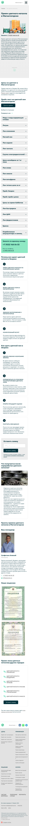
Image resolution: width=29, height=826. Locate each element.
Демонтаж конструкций (20, 770)
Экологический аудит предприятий (6, 771)
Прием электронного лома (21, 754)
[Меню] (26, 2)
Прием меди (5, 93)
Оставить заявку (11, 450)
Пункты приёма (8, 105)
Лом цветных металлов (20, 734)
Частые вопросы (4, 795)
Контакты (22, 794)
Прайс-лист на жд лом (6, 739)
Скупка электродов (19, 762)
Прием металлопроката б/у (21, 757)
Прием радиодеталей (20, 752)
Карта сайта (4, 807)
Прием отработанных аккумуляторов (20, 740)
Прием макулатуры (19, 750)
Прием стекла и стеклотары (19, 743)
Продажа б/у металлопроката (19, 784)
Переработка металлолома (18, 789)
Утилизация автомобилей (21, 786)
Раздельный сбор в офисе (7, 778)
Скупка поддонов (19, 760)
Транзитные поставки (6, 773)
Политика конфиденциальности (8, 805)
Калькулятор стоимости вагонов (6, 742)
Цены (9, 807)
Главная (3, 8)
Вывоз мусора (18, 772)
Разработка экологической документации (21, 780)
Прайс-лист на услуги (6, 737)
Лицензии (20, 805)
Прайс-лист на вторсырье (7, 734)
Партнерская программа (7, 780)
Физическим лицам (5, 776)
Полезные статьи (13, 795)
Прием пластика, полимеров (19, 747)
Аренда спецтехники (20, 775)
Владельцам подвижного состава (7, 784)
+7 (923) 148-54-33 (13, 35)
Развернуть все (6, 113)
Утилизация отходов (20, 777)
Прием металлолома (20, 737)
